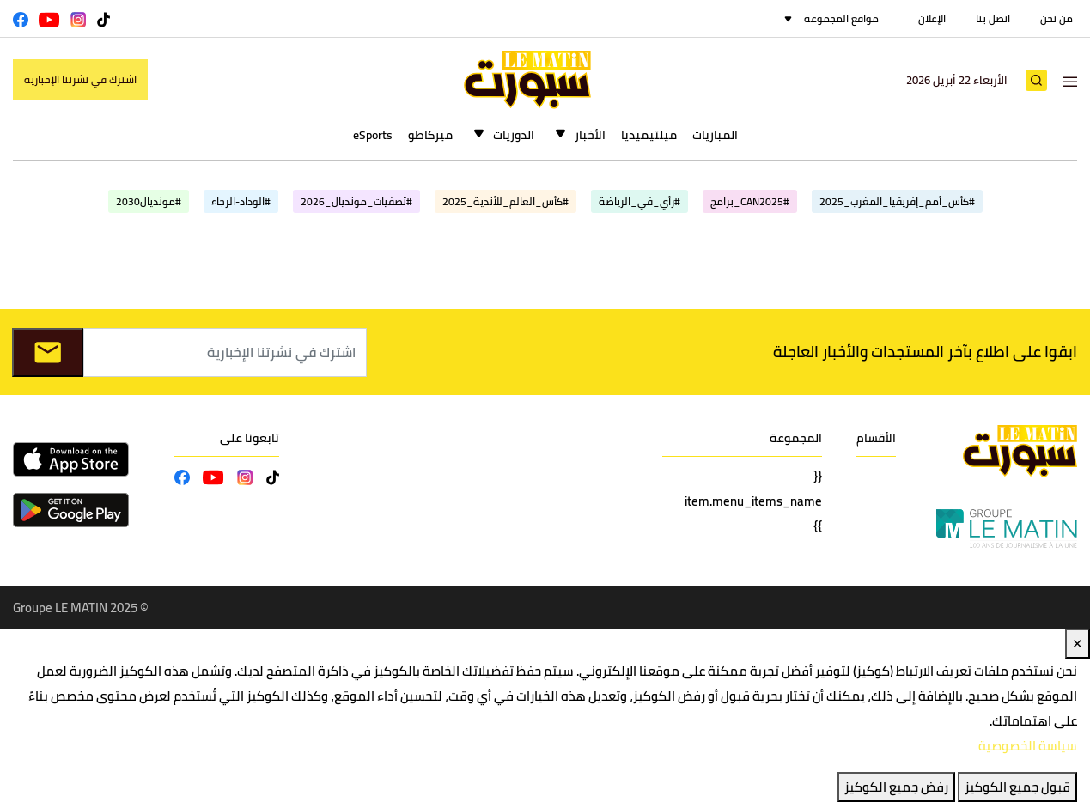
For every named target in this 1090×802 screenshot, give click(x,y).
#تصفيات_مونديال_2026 (356, 201)
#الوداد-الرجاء (241, 201)
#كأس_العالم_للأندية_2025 (505, 201)
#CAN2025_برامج (749, 201)
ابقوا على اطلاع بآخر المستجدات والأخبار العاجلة (925, 351)
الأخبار (590, 135)
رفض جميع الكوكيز (896, 787)
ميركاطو (430, 135)
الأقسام (876, 438)
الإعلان (932, 18)
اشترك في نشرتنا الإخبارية (80, 79)
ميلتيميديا (649, 135)
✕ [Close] (1077, 643)
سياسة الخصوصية (1027, 745)
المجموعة (796, 438)
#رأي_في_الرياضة (639, 201)
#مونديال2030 (148, 201)
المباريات (715, 135)
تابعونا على (249, 438)
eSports (373, 135)
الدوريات (513, 135)
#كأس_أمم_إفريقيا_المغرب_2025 (897, 201)
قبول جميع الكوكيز (1017, 787)
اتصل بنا (993, 18)
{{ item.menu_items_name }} (753, 501)
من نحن (1056, 18)
